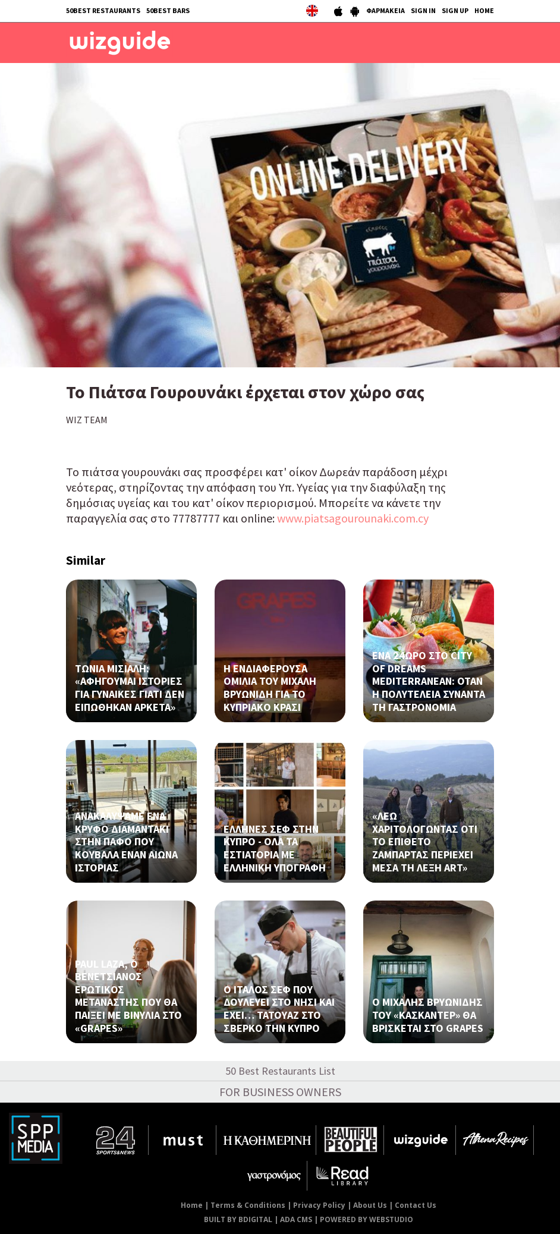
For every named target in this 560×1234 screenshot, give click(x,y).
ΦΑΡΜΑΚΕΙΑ (385, 10)
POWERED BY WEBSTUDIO (366, 1219)
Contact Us (415, 1205)
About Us (370, 1205)
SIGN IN (423, 10)
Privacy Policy (319, 1205)
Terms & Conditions (247, 1205)
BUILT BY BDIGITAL (238, 1219)
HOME (484, 10)
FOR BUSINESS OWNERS (280, 1091)
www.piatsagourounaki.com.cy (353, 518)
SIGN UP (455, 10)
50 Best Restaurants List (280, 1071)
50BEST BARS (168, 10)
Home (192, 1205)
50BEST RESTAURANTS (103, 10)
